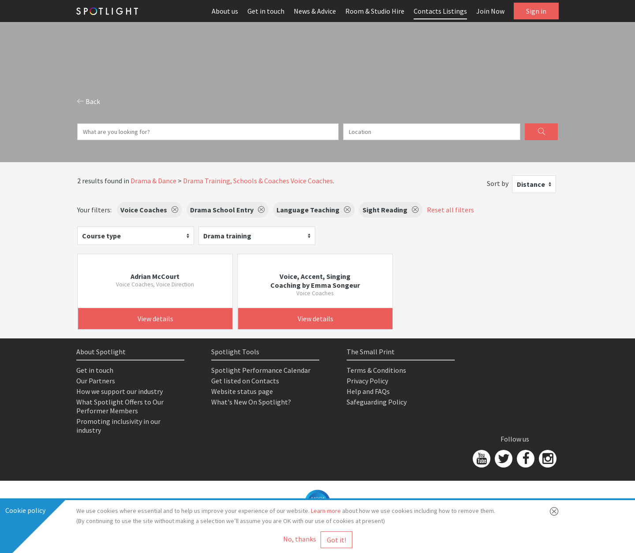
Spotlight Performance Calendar (260, 370)
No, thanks (299, 538)
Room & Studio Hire (374, 11)
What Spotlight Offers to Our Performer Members (120, 406)
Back (88, 101)
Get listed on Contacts (245, 380)
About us (225, 11)
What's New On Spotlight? (251, 401)
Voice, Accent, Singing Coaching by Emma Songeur (315, 280)
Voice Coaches (312, 180)
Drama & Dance (153, 180)
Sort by (497, 183)
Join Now (490, 11)
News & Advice (315, 11)
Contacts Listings (440, 11)
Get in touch (265, 11)
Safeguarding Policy (377, 401)
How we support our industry (119, 391)
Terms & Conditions (376, 370)
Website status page (242, 391)
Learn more (326, 511)
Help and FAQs (368, 391)
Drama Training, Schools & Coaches (236, 180)
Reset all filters (450, 209)
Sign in (536, 11)
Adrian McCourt (155, 276)
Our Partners (95, 380)
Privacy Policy (367, 380)
